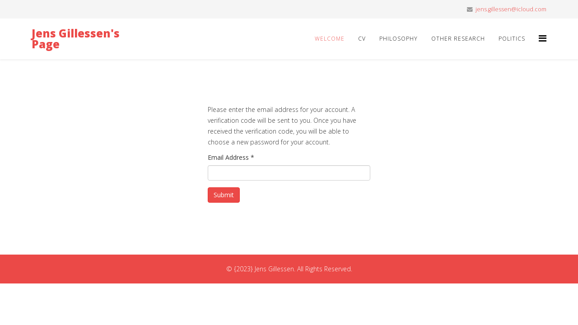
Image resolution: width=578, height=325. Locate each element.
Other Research (458, 38)
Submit (224, 194)
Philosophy (398, 38)
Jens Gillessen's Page (76, 38)
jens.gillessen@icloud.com (510, 9)
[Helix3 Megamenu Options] (542, 38)
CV (362, 38)
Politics (512, 38)
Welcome (330, 38)
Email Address (231, 157)
